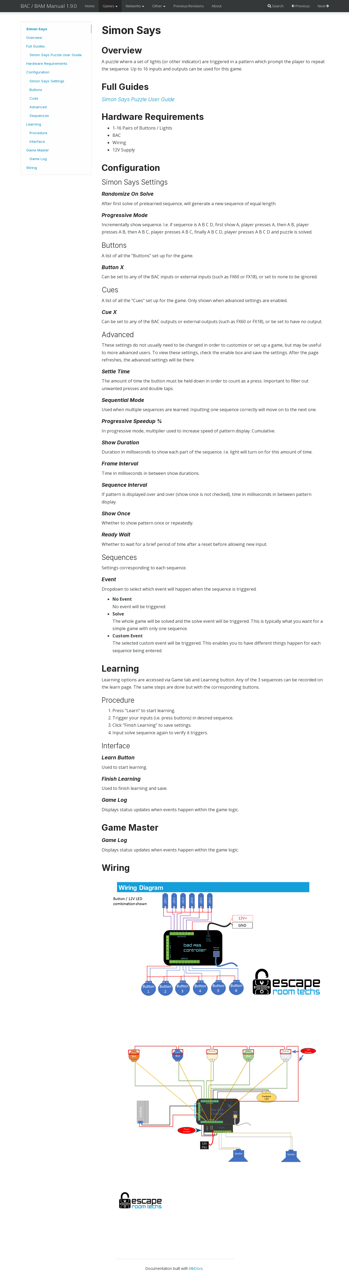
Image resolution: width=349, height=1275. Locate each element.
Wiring (31, 167)
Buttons (35, 89)
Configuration (37, 72)
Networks (135, 6)
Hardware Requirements (46, 63)
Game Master (37, 150)
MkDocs (196, 1268)
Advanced (38, 107)
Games (110, 6)
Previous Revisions (189, 6)
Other (158, 6)
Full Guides (35, 46)
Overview (34, 37)
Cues (33, 98)
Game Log (38, 159)
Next (323, 6)
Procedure (38, 133)
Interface (37, 141)
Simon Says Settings (46, 81)
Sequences (39, 115)
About (216, 6)
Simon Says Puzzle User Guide (55, 55)
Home (90, 6)
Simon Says (36, 29)
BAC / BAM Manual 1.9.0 (49, 5)
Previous (301, 6)
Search (276, 6)
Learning (33, 124)
